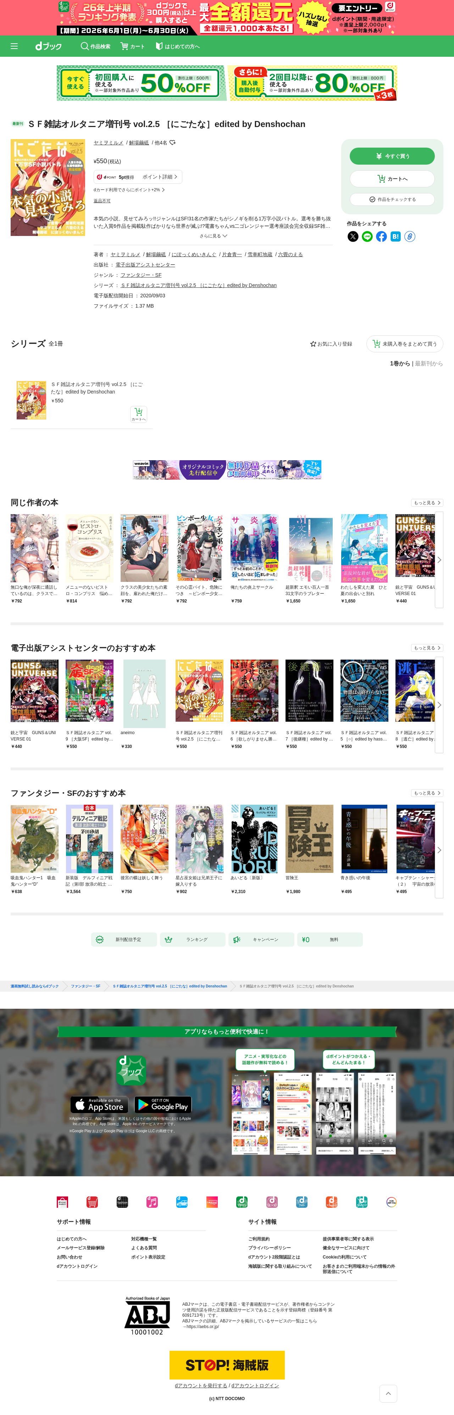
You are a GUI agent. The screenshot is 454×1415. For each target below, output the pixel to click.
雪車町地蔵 (260, 254)
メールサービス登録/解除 (81, 1247)
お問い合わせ (69, 1257)
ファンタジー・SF (141, 275)
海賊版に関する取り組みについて (280, 1266)
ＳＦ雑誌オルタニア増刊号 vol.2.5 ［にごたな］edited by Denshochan (97, 388)
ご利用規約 (259, 1239)
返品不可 (102, 200)
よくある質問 (144, 1247)
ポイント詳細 (157, 177)
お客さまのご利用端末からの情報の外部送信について (359, 1269)
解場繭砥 (139, 142)
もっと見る (424, 502)
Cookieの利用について (345, 1257)
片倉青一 (232, 254)
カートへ (398, 179)
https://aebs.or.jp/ (203, 1326)
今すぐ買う (397, 156)
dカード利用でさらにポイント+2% (127, 189)
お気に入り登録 (334, 344)
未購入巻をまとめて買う (410, 344)
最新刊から (429, 364)
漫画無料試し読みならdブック (35, 986)
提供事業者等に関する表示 (348, 1239)
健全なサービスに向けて (346, 1247)
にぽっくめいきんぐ (194, 254)
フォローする (172, 142)
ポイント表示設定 (148, 1257)
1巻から (400, 364)
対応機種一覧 (144, 1239)
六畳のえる (290, 254)
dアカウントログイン (77, 1266)
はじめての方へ (72, 1239)
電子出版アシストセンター (145, 265)
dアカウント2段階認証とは (274, 1257)
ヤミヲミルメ (108, 142)
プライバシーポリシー (269, 1247)
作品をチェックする (397, 199)
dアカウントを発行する (201, 1385)
